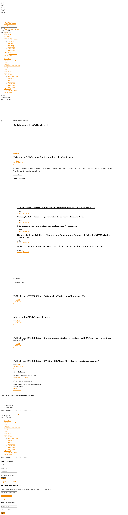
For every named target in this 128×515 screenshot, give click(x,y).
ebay (15, 388)
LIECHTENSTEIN (10, 24)
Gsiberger (7, 34)
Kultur (6, 31)
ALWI (18, 321)
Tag (18, 121)
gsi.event (11, 41)
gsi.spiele (11, 47)
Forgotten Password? (8, 482)
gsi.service (8, 38)
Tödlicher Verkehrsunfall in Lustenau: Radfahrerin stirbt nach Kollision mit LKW (56, 208)
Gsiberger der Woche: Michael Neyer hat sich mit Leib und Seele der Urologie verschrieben (60, 246)
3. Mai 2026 (17, 346)
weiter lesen (17, 175)
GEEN (18, 300)
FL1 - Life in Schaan (20, 377)
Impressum (8, 407)
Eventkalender (13, 40)
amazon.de (17, 390)
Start (15, 121)
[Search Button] (18, 414)
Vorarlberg (8, 22)
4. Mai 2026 (17, 302)
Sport (6, 33)
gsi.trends (11, 48)
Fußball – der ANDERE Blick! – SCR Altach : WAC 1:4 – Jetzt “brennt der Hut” (50, 296)
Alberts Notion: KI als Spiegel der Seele (32, 317)
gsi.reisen (11, 45)
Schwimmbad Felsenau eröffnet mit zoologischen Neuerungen (47, 226)
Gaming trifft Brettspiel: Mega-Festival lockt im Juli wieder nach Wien (50, 217)
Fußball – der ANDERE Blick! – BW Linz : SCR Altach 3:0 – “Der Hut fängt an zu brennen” (56, 361)
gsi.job (10, 43)
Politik (6, 27)
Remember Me (8, 475)
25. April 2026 (18, 366)
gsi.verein (7, 36)
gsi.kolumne (12, 54)
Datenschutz (9, 406)
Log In (3, 499)
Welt (6, 26)
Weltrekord (24, 121)
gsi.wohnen (12, 50)
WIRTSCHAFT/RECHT (12, 29)
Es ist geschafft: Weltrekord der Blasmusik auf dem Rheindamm (43, 157)
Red (17, 161)
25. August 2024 (19, 162)
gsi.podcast (8, 56)
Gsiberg (16, 153)
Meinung (7, 52)
